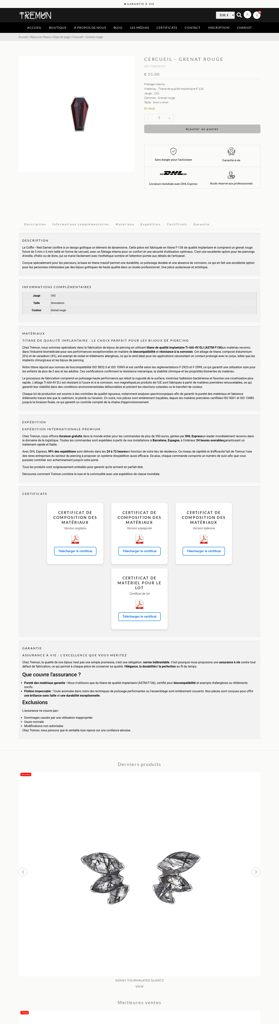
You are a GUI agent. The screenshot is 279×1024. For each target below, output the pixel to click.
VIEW (140, 986)
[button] (23, 871)
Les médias (139, 27)
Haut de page (61, 37)
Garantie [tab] (201, 224)
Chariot (244, 27)
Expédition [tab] (151, 224)
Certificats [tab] (177, 224)
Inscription (218, 27)
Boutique (58, 27)
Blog (118, 27)
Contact (192, 27)
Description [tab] (35, 224)
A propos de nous (90, 27)
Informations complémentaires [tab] (80, 224)
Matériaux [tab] (125, 224)
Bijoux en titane (40, 37)
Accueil (34, 27)
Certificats (167, 27)
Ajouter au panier (202, 129)
